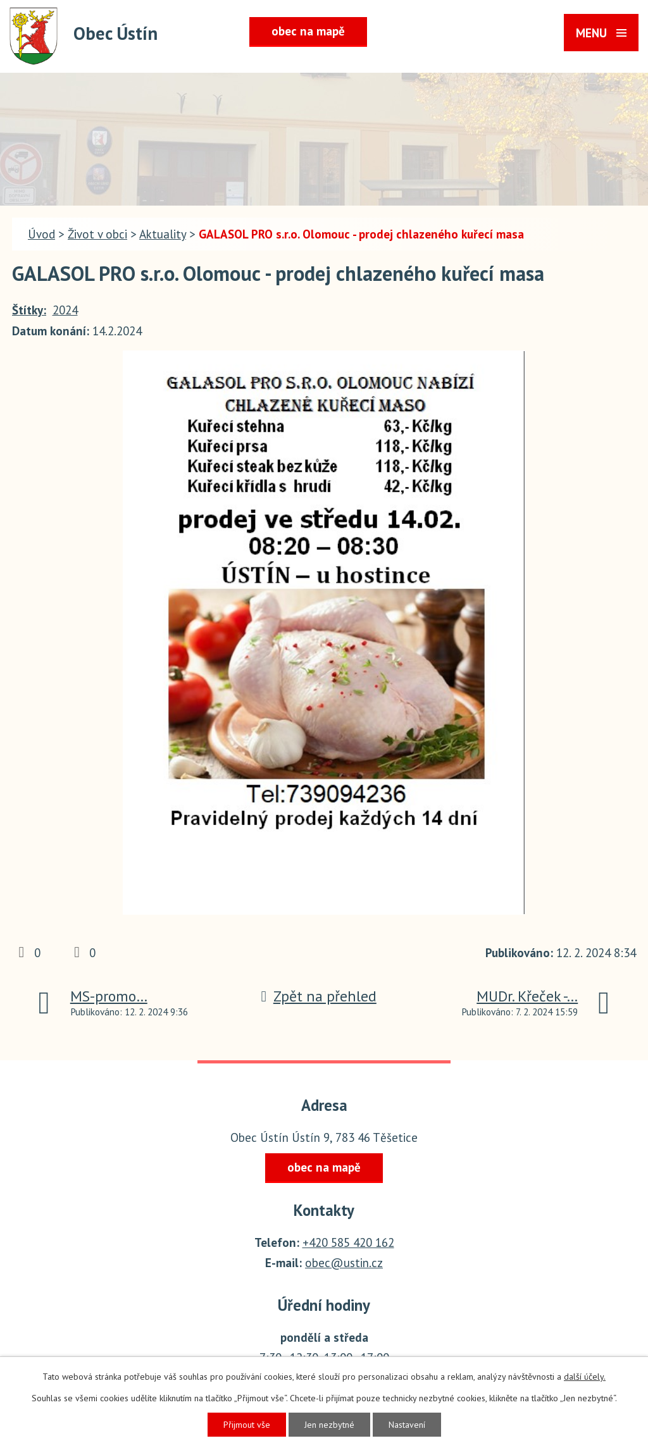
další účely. (585, 1376)
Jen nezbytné (329, 1424)
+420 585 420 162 (348, 1242)
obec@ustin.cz (344, 1262)
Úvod (41, 234)
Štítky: (29, 310)
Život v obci (97, 234)
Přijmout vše (246, 1424)
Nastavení (407, 1424)
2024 (65, 310)
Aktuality (162, 234)
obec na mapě (308, 31)
